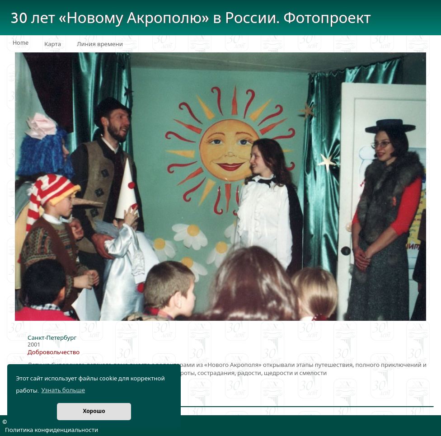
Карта (52, 44)
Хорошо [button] (94, 411)
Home (20, 43)
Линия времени (100, 44)
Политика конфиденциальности (51, 430)
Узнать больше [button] (63, 390)
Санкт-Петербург (52, 338)
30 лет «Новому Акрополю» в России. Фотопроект (190, 18)
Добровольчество (54, 352)
